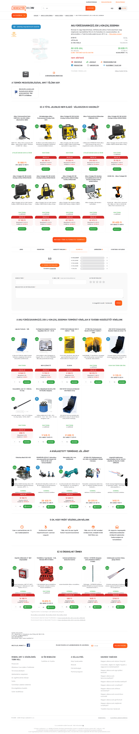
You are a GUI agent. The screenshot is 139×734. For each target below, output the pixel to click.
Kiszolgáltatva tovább (19, 688)
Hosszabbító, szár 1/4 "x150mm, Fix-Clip (22, 390)
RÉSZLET (22, 169)
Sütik (13, 681)
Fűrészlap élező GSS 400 (23, 458)
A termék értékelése (50, 265)
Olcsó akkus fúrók (51, 614)
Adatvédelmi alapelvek (20, 674)
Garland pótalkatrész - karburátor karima (69, 559)
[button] (27, 506)
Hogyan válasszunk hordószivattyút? (114, 681)
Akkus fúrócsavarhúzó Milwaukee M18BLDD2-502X (93, 117)
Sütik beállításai (17, 692)
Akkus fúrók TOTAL (121, 71)
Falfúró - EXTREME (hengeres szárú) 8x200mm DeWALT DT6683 (92, 560)
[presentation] (30, 303)
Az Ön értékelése (95, 278)
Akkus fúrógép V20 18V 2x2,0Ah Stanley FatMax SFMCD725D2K (69, 117)
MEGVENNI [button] (28, 506)
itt (83, 725)
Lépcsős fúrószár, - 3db (22, 329)
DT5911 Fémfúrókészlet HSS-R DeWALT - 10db (70, 330)
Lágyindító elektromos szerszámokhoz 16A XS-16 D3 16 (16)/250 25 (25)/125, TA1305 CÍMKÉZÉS (115, 460)
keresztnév (19, 278)
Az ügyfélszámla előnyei (20, 678)
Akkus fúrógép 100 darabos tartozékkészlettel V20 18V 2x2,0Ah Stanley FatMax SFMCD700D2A (93, 178)
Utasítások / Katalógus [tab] (118, 249)
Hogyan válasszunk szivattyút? (112, 685)
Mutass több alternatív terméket (69, 240)
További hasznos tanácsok (110, 709)
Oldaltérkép (102, 718)
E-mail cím (63, 278)
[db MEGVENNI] (15, 506)
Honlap (36, 15)
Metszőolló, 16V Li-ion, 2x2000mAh (69, 458)
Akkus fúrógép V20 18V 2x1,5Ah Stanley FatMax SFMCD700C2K (22, 177)
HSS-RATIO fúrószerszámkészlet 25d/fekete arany (69, 390)
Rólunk (73, 665)
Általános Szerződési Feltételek (23, 667)
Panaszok (15, 664)
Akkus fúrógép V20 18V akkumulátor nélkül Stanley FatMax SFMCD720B (69, 178)
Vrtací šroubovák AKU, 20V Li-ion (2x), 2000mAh (71, 618)
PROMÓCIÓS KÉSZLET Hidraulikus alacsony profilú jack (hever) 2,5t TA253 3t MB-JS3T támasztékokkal (46, 460)
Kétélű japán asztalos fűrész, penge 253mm (116, 559)
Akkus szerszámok (47, 15)
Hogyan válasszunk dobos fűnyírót (113, 661)
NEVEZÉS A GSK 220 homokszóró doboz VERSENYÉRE (26, 91)
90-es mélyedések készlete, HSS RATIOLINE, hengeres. (46, 390)
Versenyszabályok (18, 671)
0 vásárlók (53, 268)
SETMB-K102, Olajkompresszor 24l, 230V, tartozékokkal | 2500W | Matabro (93, 459)
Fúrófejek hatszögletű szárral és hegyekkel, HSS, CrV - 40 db (46, 330)
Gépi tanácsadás (77, 661)
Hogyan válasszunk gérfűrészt (111, 700)
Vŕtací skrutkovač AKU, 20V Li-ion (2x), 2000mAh (71, 620)
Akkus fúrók (59, 15)
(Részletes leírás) (115, 34)
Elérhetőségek (91, 2)
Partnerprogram (77, 672)
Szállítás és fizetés (48, 661)
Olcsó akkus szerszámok (38, 614)
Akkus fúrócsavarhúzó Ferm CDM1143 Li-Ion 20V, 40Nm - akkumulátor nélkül (22, 118)
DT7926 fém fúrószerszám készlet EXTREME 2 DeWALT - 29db (93, 331)
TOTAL (125, 38)
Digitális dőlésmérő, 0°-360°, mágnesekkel (23, 559)
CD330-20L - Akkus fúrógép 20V (117, 176)
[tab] (79, 249)
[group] (23, 482)
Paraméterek (40, 249)
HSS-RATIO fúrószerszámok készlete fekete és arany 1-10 (117, 330)
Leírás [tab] (21, 249)
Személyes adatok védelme (21, 685)
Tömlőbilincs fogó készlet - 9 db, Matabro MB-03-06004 (46, 559)
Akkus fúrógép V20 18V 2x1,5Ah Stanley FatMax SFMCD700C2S (45, 177)
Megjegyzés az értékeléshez (25, 287)
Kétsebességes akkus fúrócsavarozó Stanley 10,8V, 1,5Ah (46, 118)
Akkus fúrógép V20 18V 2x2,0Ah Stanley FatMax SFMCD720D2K (117, 117)
